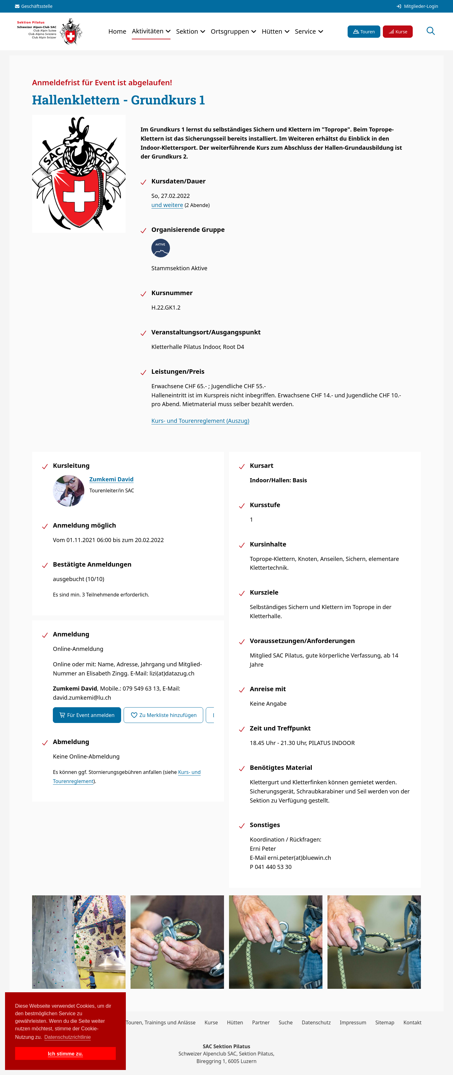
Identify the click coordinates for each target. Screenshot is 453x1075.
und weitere (167, 205)
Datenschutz (316, 1022)
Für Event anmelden (87, 715)
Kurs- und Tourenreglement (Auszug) (200, 420)
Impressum (353, 1022)
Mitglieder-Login (417, 6)
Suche (286, 1022)
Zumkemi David (111, 479)
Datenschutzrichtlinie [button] (67, 1037)
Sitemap (384, 1022)
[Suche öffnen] (430, 31)
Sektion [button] (188, 31)
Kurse (397, 32)
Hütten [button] (273, 31)
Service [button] (306, 31)
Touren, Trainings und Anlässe (161, 1022)
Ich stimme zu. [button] (65, 1053)
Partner (261, 1022)
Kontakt (412, 1022)
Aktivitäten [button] (148, 31)
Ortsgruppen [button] (231, 31)
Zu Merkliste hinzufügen (163, 715)
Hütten (235, 1022)
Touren (364, 32)
